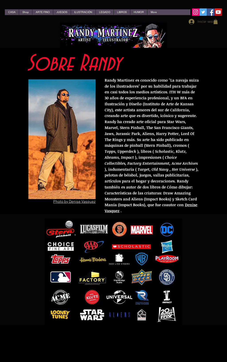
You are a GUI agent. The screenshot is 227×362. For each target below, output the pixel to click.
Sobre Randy (74, 63)
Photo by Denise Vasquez (74, 202)
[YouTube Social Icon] (218, 12)
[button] (215, 21)
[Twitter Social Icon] (203, 12)
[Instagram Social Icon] (195, 12)
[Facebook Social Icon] (210, 12)
